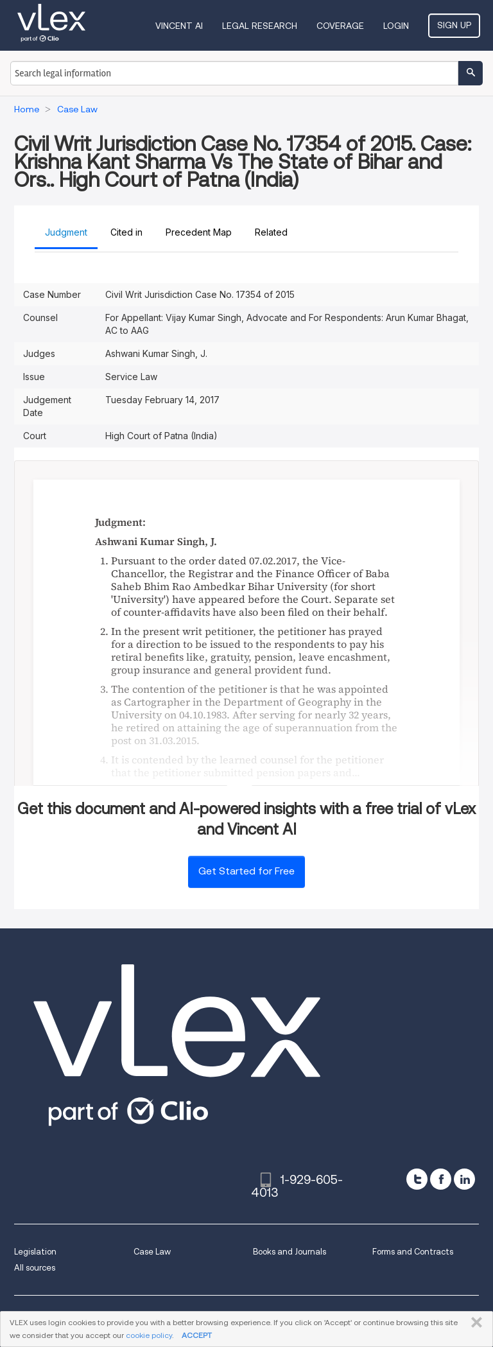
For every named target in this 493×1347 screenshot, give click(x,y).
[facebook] (440, 1179)
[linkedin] (464, 1179)
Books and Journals (289, 1251)
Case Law (152, 1251)
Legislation (35, 1251)
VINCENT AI (179, 26)
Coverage (340, 26)
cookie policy (149, 1335)
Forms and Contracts (412, 1251)
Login (396, 26)
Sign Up (454, 25)
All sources (34, 1268)
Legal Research (259, 26)
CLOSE (474, 1322)
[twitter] (417, 1179)
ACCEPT (197, 1335)
